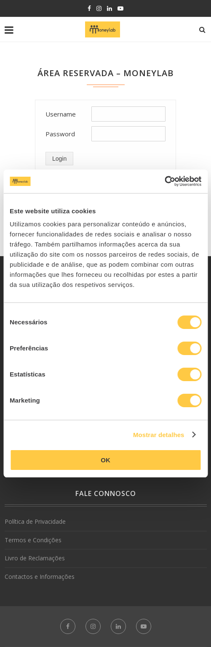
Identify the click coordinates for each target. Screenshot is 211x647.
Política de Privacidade (35, 521)
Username (60, 114)
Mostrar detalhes (158, 434)
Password (60, 134)
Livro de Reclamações (35, 558)
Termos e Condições (33, 540)
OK (105, 460)
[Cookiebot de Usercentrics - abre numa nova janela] (164, 181)
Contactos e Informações (40, 577)
